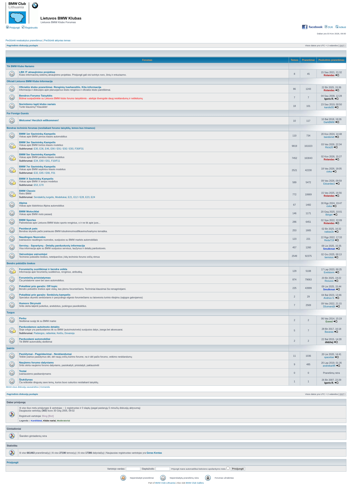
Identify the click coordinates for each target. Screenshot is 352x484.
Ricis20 (329, 147)
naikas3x (329, 231)
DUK (329, 27)
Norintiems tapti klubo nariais (37, 104)
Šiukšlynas (26, 379)
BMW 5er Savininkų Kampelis (37, 154)
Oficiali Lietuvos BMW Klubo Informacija (30, 81)
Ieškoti (341, 27)
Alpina (23, 202)
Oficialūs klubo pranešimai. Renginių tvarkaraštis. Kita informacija (60, 87)
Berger (329, 214)
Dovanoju (70, 333)
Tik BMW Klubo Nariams (20, 66)
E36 (41, 148)
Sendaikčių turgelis (44, 197)
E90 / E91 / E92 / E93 (62, 148)
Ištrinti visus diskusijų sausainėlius (22, 387)
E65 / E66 (44, 173)
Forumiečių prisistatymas (35, 277)
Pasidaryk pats (28, 228)
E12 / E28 (78, 197)
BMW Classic (27, 190)
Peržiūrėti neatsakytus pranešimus (24, 40)
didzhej (329, 342)
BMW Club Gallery (195, 483)
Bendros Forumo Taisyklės (35, 95)
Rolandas (329, 75)
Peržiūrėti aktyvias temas (57, 40)
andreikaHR (329, 365)
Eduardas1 (329, 183)
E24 (93, 197)
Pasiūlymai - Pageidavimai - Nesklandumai (45, 353)
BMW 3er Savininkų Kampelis (37, 142)
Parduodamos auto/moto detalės (39, 326)
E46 (47, 148)
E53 (36, 185)
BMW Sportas (27, 219)
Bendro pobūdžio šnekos (21, 263)
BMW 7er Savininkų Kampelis (37, 166)
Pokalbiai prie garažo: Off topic (38, 286)
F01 (53, 173)
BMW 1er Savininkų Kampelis (37, 133)
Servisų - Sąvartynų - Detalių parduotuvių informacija (52, 245)
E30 (36, 148)
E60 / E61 (44, 160)
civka (329, 171)
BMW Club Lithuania (165, 483)
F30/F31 (79, 148)
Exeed (329, 321)
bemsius (329, 257)
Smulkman (329, 248)
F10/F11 (55, 160)
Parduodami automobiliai (34, 338)
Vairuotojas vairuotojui (33, 254)
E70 (41, 185)
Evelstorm (329, 272)
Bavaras (329, 331)
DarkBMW (329, 122)
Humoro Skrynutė (30, 303)
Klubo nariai (49, 420)
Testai (22, 371)
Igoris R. (329, 98)
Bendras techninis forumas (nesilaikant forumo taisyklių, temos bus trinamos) (51, 128)
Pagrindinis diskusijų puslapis (22, 45)
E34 (36, 160)
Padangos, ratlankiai (44, 333)
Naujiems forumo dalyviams (36, 362)
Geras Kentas (154, 452)
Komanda (45, 387)
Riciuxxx (329, 280)
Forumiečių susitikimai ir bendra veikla (43, 269)
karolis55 (329, 107)
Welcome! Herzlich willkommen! (39, 120)
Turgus (11, 312)
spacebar (329, 357)
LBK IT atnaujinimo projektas (37, 71)
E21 (70, 197)
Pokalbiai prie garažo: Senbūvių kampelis (44, 294)
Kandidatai (36, 420)
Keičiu (60, 333)
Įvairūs (10, 348)
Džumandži (329, 306)
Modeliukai (61, 197)
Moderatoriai (63, 420)
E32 (36, 173)
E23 (87, 197)
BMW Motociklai (29, 211)
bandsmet (329, 137)
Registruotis (30, 27)
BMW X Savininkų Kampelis (36, 178)
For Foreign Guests (18, 113)
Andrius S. (328, 298)
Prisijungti (13, 27)
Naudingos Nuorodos (32, 236)
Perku (22, 318)
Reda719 (329, 240)
